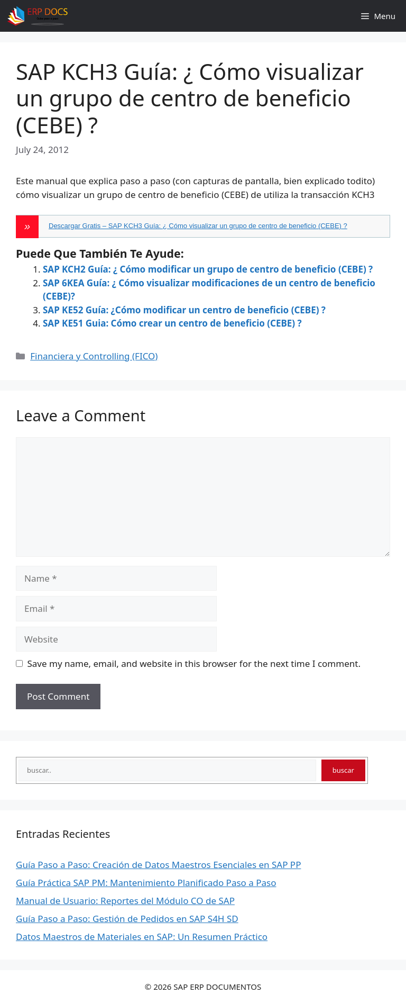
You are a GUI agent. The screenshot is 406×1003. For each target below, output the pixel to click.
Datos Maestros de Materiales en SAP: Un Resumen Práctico (141, 936)
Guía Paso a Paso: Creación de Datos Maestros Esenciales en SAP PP (158, 865)
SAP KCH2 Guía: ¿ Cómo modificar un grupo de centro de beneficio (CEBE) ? (208, 269)
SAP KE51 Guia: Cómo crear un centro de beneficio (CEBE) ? (172, 323)
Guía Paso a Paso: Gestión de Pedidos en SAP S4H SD (127, 918)
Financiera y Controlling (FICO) (94, 356)
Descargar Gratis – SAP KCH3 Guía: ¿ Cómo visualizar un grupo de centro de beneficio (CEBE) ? (198, 226)
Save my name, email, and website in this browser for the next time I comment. (194, 663)
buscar (343, 770)
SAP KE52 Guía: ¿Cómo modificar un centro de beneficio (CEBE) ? (184, 310)
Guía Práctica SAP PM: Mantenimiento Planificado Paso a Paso (146, 883)
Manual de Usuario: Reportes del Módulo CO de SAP (125, 900)
